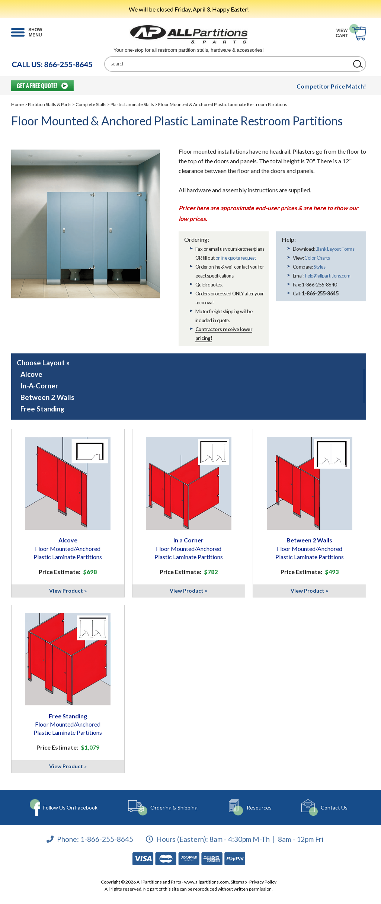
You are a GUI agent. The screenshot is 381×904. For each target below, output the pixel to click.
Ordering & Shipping (174, 807)
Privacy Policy (262, 882)
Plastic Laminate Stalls (132, 104)
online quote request (235, 258)
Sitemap (239, 882)
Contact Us (334, 807)
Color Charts (317, 258)
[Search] (230, 64)
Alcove (31, 374)
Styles (319, 267)
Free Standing (42, 408)
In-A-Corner (39, 385)
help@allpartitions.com (327, 276)
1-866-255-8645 (106, 838)
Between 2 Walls (47, 397)
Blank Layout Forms (335, 249)
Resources (259, 807)
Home (17, 104)
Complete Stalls (91, 104)
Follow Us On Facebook (70, 807)
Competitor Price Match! (331, 86)
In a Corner (188, 548)
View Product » (68, 590)
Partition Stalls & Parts (49, 104)
